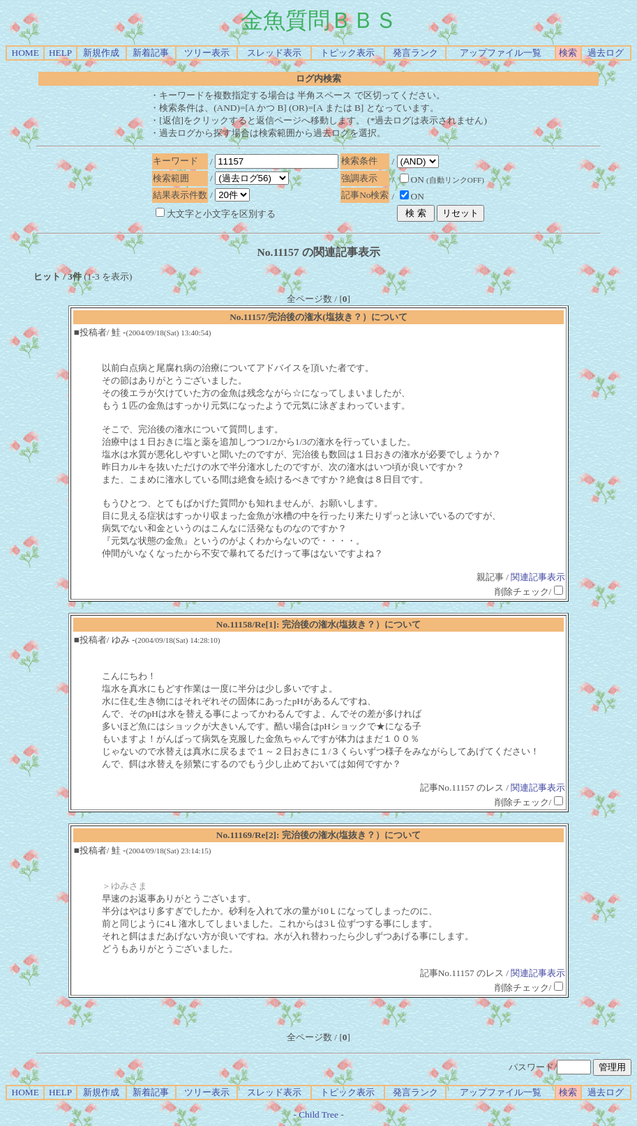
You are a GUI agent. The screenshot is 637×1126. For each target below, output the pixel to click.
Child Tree (318, 1114)
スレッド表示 (274, 52)
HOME (25, 52)
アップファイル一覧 (500, 52)
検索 (568, 52)
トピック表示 (347, 52)
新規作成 (101, 52)
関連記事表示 (538, 577)
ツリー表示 (207, 52)
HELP (60, 52)
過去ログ (605, 52)
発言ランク (415, 52)
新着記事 (151, 52)
